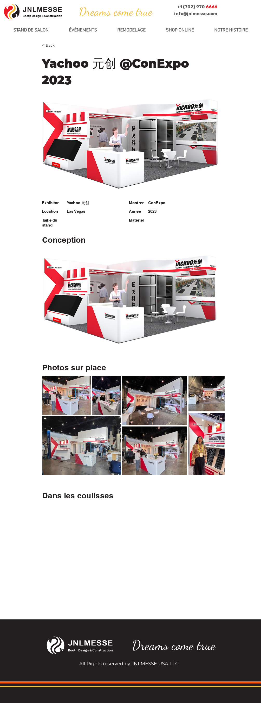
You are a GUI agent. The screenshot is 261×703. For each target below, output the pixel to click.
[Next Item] (216, 425)
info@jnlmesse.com (195, 13)
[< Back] (59, 45)
